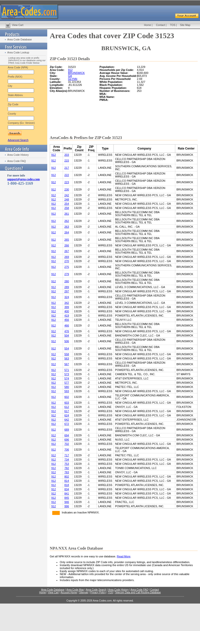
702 (66, 443)
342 (66, 302)
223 (66, 182)
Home (147, 24)
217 (66, 167)
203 (66, 154)
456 (66, 319)
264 (66, 232)
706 (66, 449)
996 (66, 506)
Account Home (68, 592)
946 (66, 501)
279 (66, 274)
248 (66, 199)
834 (66, 489)
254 (66, 203)
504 (66, 335)
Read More (123, 556)
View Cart (17, 24)
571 (66, 369)
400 (66, 311)
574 (66, 378)
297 (66, 291)
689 (66, 429)
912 (70, 69)
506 (66, 341)
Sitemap (83, 592)
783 (66, 472)
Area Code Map (75, 589)
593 (66, 391)
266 (66, 245)
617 (66, 411)
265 (66, 239)
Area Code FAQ (16, 160)
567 (66, 364)
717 (66, 455)
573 (66, 374)
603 (66, 402)
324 (66, 297)
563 (66, 358)
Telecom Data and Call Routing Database (138, 592)
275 (66, 266)
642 (66, 419)
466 (66, 325)
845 (66, 497)
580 (66, 386)
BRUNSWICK (76, 72)
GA (70, 75)
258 (66, 207)
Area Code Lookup (18, 52)
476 (66, 331)
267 (66, 251)
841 (66, 493)
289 (66, 287)
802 (66, 476)
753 (66, 463)
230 (66, 189)
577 (66, 382)
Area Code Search (96, 589)
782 (66, 468)
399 (66, 307)
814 (66, 480)
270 (66, 261)
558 (66, 354)
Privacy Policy (98, 592)
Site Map (185, 24)
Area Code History (18, 154)
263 (66, 226)
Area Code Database (19, 39)
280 (66, 281)
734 (66, 459)
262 (66, 220)
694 (66, 435)
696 (66, 439)
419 (66, 315)
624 (66, 415)
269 (66, 256)
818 (66, 484)
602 (66, 396)
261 (66, 213)
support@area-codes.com (23, 179)
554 (66, 348)
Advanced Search (18, 140)
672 (66, 423)
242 (66, 195)
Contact (160, 24)
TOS (172, 24)
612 (66, 406)
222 (66, 174)
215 (66, 160)
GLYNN (72, 78)
